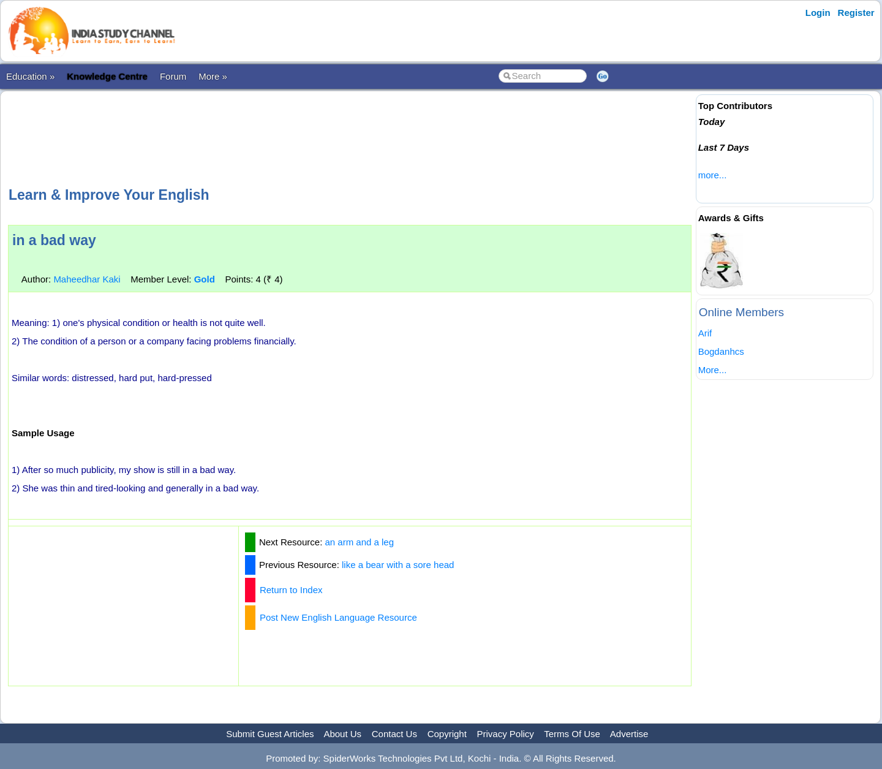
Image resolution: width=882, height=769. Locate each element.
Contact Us (394, 734)
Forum (173, 76)
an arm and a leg (359, 542)
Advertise (629, 734)
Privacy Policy (505, 734)
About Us (342, 734)
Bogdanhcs (721, 351)
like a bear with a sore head (398, 564)
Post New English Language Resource (338, 617)
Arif (705, 333)
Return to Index (291, 590)
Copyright (447, 734)
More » (212, 76)
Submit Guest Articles (270, 734)
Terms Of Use (572, 734)
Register (856, 12)
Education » (30, 76)
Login (818, 12)
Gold (204, 279)
